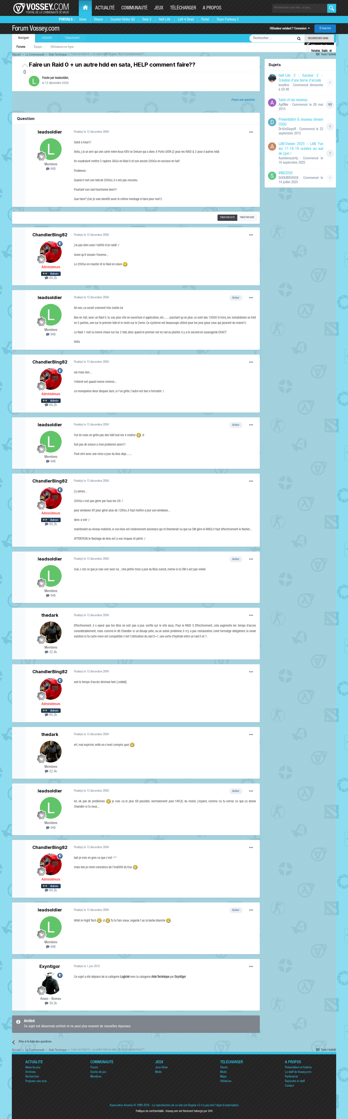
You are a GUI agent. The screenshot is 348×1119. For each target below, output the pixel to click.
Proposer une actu (36, 1081)
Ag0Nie (283, 105)
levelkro (284, 85)
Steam (98, 19)
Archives (30, 1072)
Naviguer (23, 38)
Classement (72, 38)
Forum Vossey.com (35, 29)
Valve (83, 19)
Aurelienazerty (288, 158)
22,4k (51, 652)
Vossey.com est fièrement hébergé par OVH (189, 1111)
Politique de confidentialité (150, 1111)
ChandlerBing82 (49, 234)
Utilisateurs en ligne (62, 47)
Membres (95, 1076)
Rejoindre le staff (295, 1081)
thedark (49, 615)
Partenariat (291, 1076)
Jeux (158, 8)
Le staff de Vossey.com (298, 1072)
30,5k (51, 1003)
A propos (212, 8)
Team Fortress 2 (228, 19)
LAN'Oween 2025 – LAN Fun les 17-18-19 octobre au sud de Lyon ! (301, 149)
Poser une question (243, 100)
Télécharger (183, 8)
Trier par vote (227, 218)
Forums (20, 47)
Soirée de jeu (98, 1072)
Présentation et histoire (298, 1067)
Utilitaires (225, 1081)
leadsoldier (61, 78)
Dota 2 (146, 19)
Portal (205, 19)
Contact (289, 1086)
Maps (223, 1076)
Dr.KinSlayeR (287, 129)
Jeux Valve (161, 1067)
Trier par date (247, 218)
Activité (47, 38)
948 (51, 169)
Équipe (38, 47)
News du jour (33, 1067)
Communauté (134, 8)
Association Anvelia (121, 1105)
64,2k (51, 278)
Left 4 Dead (186, 19)
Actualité (105, 8)
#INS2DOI (285, 173)
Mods (158, 1072)
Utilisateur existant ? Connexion (290, 28)
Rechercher (32, 1076)
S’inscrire (325, 28)
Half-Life (164, 19)
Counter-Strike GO (122, 19)
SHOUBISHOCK (289, 178)
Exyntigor (49, 966)
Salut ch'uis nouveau (293, 100)
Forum (94, 1067)
